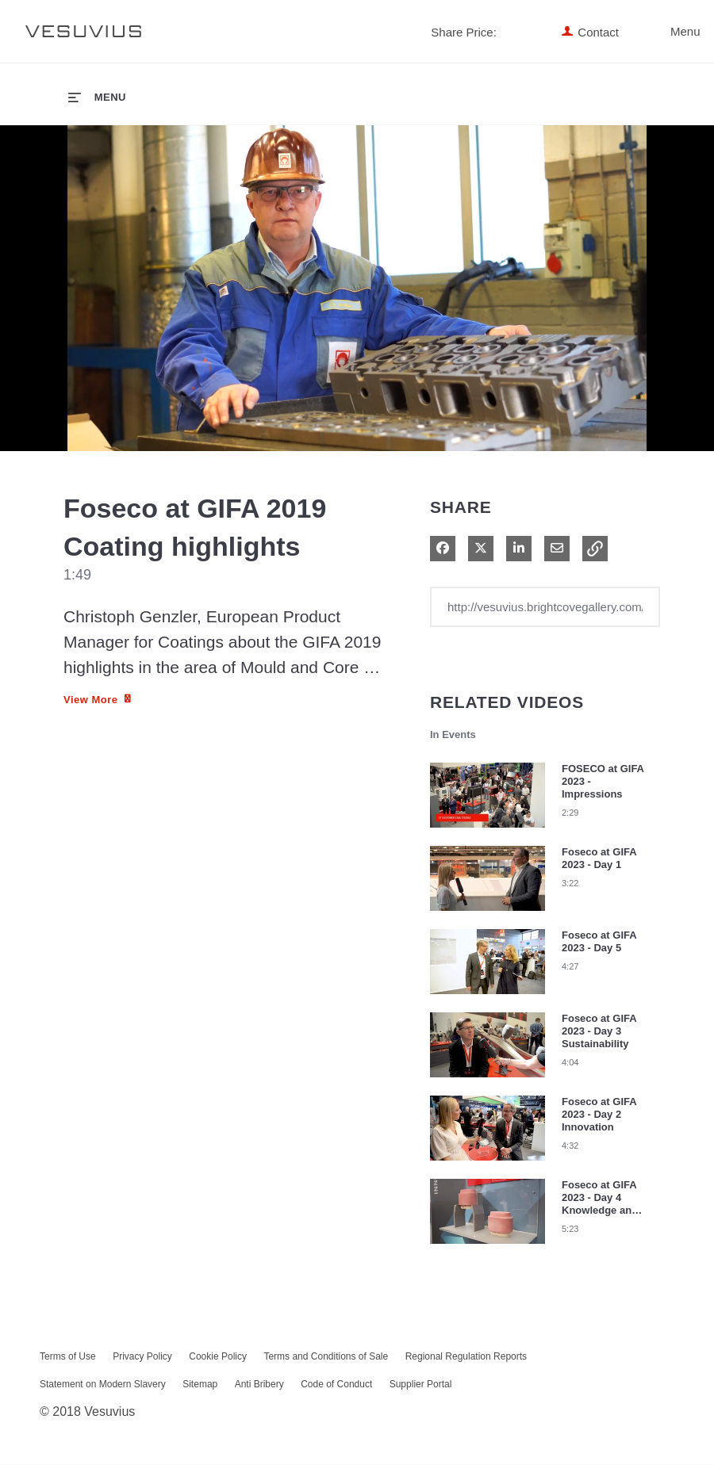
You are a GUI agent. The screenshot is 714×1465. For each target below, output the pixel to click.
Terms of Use (68, 1357)
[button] (595, 549)
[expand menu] (97, 96)
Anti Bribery (259, 1384)
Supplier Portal (421, 1384)
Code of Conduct (336, 1384)
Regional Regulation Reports (466, 1357)
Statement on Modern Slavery (103, 1384)
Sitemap (199, 1384)
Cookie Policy (218, 1357)
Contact (598, 32)
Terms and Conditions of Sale (325, 1357)
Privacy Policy (142, 1357)
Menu (660, 31)
